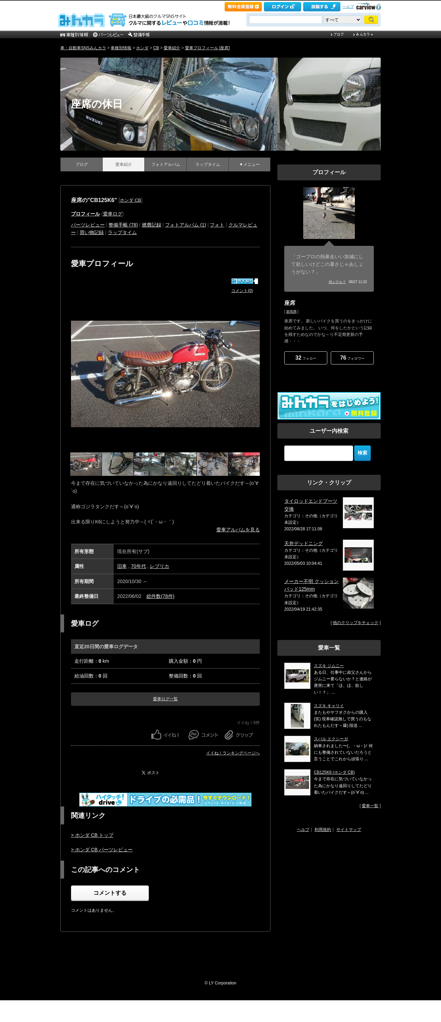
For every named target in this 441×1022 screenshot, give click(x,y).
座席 (289, 303)
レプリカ (159, 566)
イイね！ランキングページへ (233, 753)
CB (156, 48)
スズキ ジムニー (329, 665)
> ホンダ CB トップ (92, 835)
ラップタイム (207, 164)
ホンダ (142, 48)
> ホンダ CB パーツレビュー (102, 849)
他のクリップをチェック (355, 622)
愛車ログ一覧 (165, 699)
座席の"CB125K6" (94, 200)
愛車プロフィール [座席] (207, 48)
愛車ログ (112, 214)
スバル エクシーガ (331, 739)
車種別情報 (121, 48)
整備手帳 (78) (123, 225)
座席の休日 (97, 104)
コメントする (109, 893)
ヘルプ (348, 6)
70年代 (138, 566)
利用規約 (323, 829)
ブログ (81, 164)
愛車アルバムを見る (238, 529)
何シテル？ (337, 282)
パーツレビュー (88, 225)
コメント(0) (242, 290)
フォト (217, 225)
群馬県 (291, 311)
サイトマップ (348, 829)
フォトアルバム (165, 164)
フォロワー (352, 358)
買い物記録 (92, 232)
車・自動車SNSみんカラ (83, 48)
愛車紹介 (172, 48)
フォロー (305, 358)
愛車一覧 (370, 805)
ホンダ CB (130, 200)
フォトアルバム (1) (185, 225)
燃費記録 (151, 225)
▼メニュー (249, 164)
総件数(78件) (160, 596)
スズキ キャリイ (329, 705)
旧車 (122, 566)
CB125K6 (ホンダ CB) (334, 772)
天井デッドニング (303, 543)
